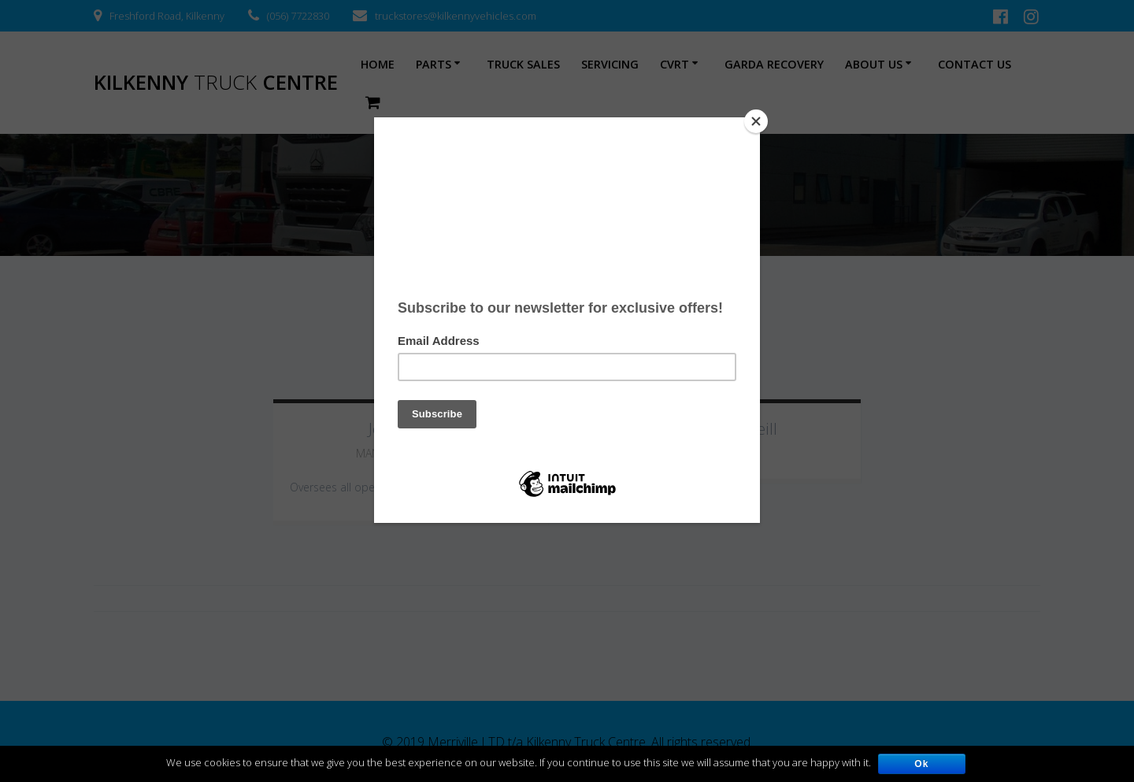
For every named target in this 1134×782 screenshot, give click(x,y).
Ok (922, 763)
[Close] (756, 121)
